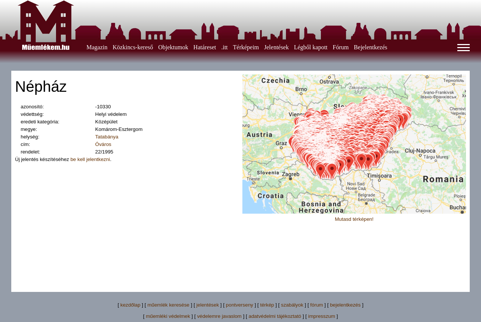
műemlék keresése (168, 305)
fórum (316, 305)
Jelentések (276, 47)
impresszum (321, 316)
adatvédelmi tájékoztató (274, 316)
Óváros (103, 144)
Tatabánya (106, 137)
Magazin (96, 47)
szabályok (292, 305)
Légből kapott (310, 47)
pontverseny (239, 305)
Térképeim (246, 47)
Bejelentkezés (370, 47)
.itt (224, 47)
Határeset (205, 47)
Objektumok (173, 47)
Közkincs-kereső (133, 47)
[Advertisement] (240, 264)
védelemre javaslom (219, 316)
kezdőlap (130, 305)
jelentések (208, 305)
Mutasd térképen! (354, 219)
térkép (267, 305)
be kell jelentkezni (90, 159)
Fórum (341, 47)
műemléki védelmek (168, 316)
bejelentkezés (345, 305)
